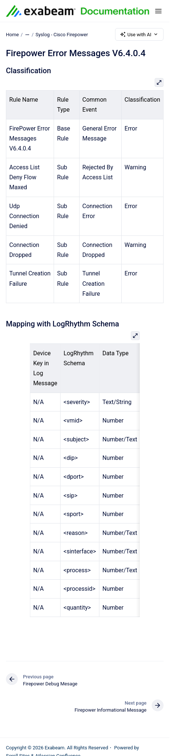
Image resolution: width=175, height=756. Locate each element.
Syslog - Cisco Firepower (62, 34)
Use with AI (139, 34)
